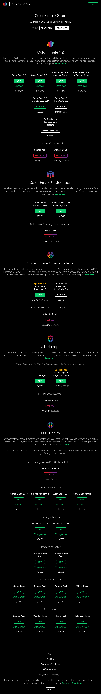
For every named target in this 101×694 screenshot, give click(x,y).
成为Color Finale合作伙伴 (50, 675)
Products (62, 28)
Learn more (60, 64)
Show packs (19, 505)
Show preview (40, 534)
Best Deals (46, 28)
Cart (93, 4)
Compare (19, 86)
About (50, 654)
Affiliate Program (50, 670)
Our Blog (50, 659)
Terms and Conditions (72, 683)
